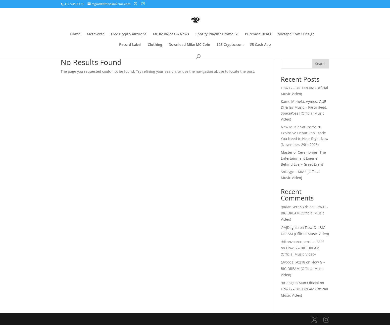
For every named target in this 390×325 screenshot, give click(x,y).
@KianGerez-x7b (294, 206)
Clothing (155, 45)
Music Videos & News (171, 34)
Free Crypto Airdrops (128, 34)
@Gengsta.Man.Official (300, 282)
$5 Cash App (260, 45)
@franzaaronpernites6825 (302, 241)
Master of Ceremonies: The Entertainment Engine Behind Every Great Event (303, 158)
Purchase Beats (258, 34)
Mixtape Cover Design (296, 34)
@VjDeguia (290, 227)
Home (75, 34)
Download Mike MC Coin (189, 45)
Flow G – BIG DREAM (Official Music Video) (304, 213)
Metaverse (95, 34)
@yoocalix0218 (293, 262)
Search (321, 63)
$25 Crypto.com (230, 45)
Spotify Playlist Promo (214, 34)
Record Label (130, 45)
